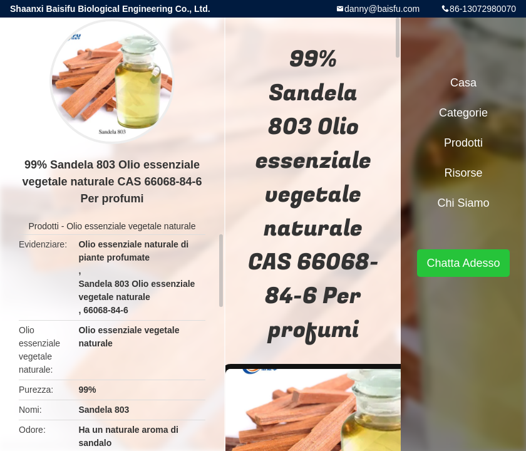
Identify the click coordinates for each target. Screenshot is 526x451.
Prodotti (44, 226)
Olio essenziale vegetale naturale (130, 226)
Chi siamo (463, 203)
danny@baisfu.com (382, 9)
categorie (463, 112)
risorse (463, 173)
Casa (463, 82)
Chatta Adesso (463, 263)
